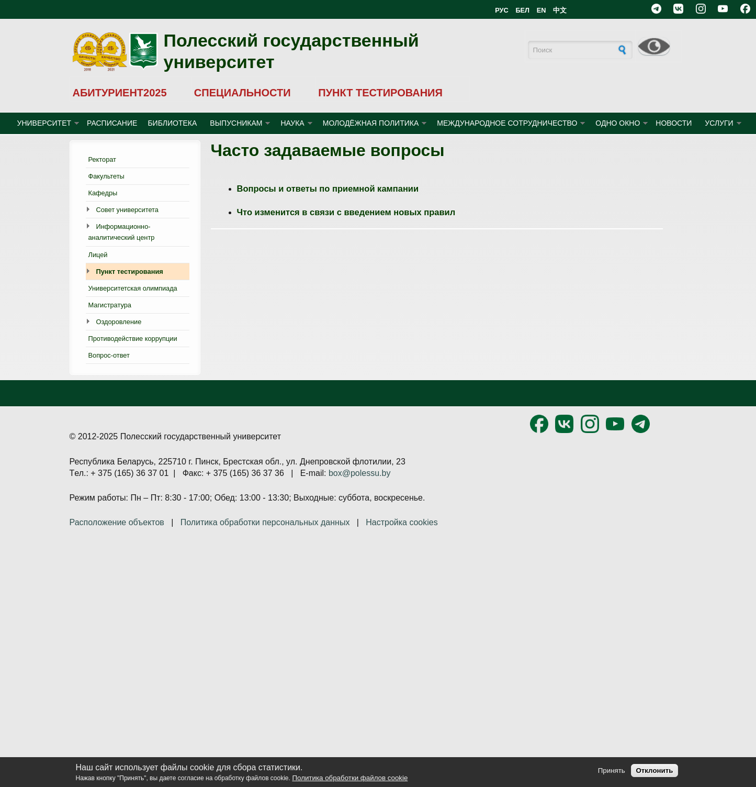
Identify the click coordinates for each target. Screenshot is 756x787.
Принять (611, 770)
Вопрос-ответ (109, 355)
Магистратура (109, 305)
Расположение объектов (117, 522)
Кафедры (103, 193)
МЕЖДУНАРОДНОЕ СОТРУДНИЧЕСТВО (507, 123)
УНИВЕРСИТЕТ (44, 123)
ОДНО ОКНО (617, 123)
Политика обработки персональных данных (265, 522)
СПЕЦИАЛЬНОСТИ (242, 92)
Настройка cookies (401, 522)
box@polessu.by (360, 473)
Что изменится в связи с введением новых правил (346, 212)
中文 (560, 10)
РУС (502, 10)
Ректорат (102, 159)
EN (541, 10)
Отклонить (654, 770)
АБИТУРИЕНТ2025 (120, 92)
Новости (674, 123)
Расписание (112, 123)
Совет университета (127, 210)
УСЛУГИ (719, 123)
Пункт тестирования (129, 271)
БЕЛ (522, 10)
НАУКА (292, 123)
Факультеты (106, 176)
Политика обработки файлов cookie (350, 778)
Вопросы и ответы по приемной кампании (328, 188)
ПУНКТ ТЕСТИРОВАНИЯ (380, 92)
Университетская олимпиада (132, 288)
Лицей (98, 255)
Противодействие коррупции (132, 338)
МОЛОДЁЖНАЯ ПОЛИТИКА (371, 123)
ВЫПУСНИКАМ (236, 123)
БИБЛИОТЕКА (172, 123)
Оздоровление (119, 322)
